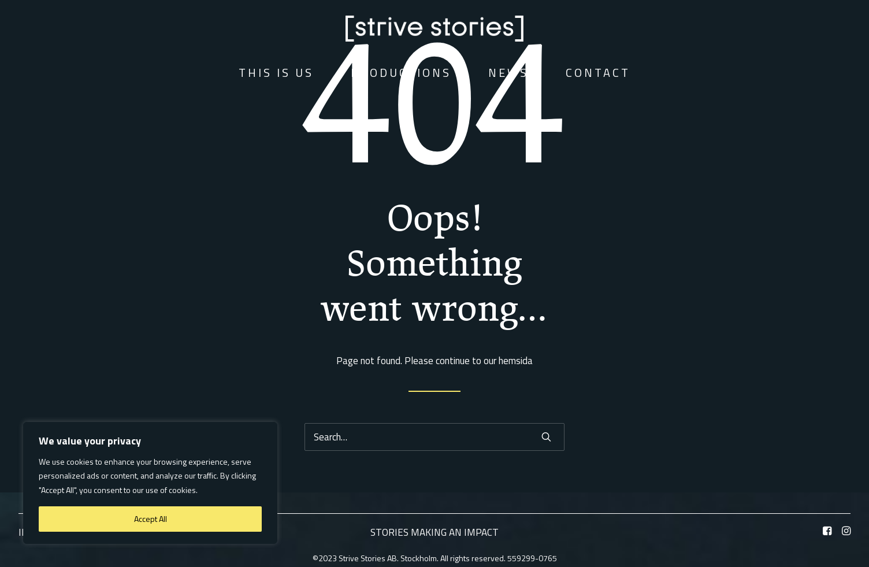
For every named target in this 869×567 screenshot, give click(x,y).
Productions (401, 72)
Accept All (150, 519)
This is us (276, 72)
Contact (598, 72)
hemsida (516, 360)
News (508, 72)
